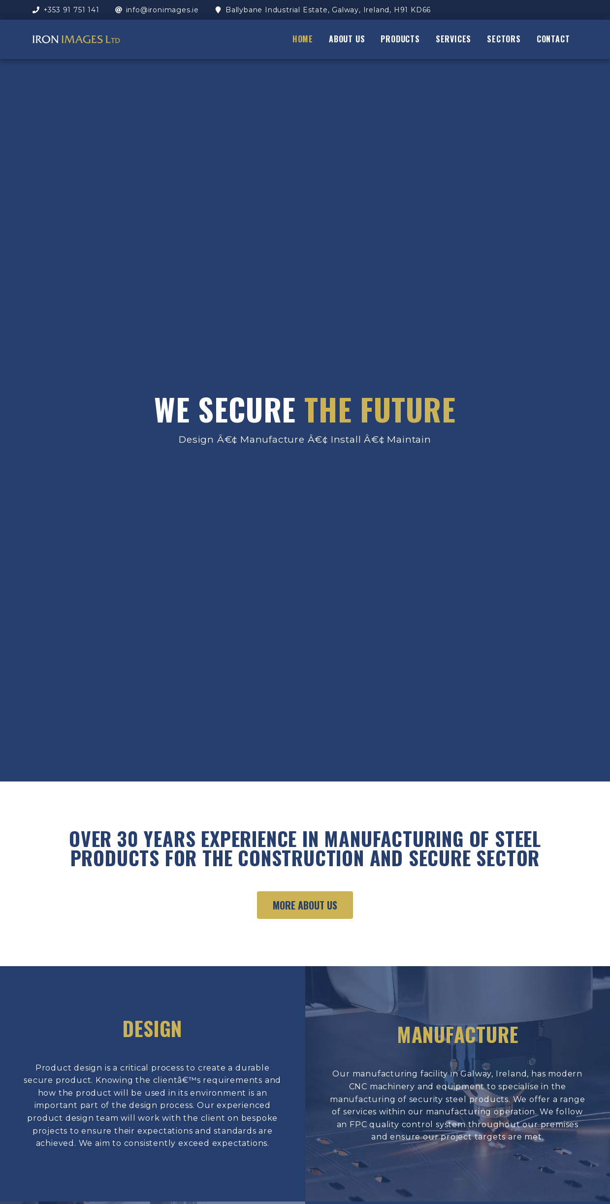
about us (347, 39)
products (400, 39)
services (453, 39)
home (302, 39)
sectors (504, 39)
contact (553, 39)
